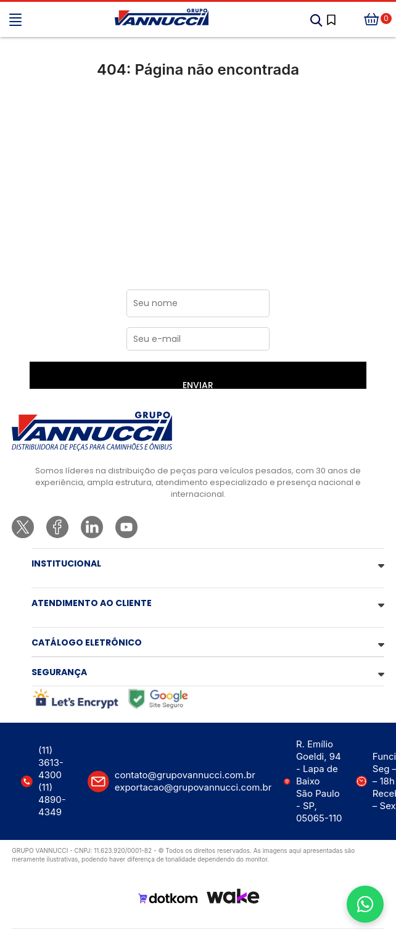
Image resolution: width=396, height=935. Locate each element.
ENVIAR (198, 384)
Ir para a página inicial (198, 121)
